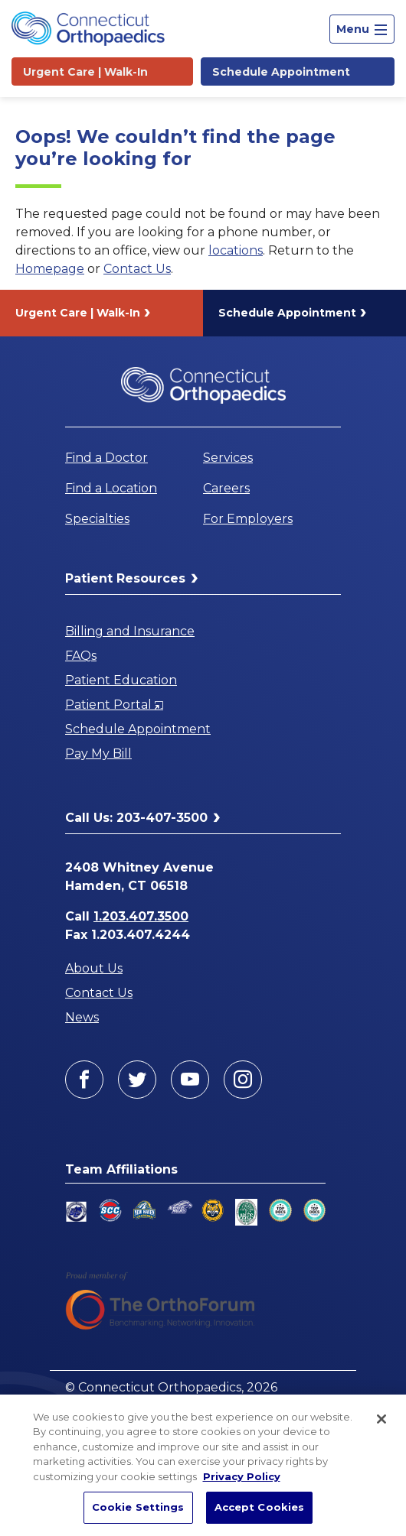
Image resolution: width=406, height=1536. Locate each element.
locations (235, 250)
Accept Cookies (259, 1507)
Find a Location (111, 488)
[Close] (381, 1419)
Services (228, 457)
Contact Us (137, 268)
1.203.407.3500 (140, 916)
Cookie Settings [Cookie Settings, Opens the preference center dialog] (138, 1507)
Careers (226, 488)
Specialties (97, 518)
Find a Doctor (106, 457)
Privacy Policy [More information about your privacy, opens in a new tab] (241, 1476)
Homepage (49, 268)
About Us (94, 968)
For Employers (248, 518)
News (82, 1017)
